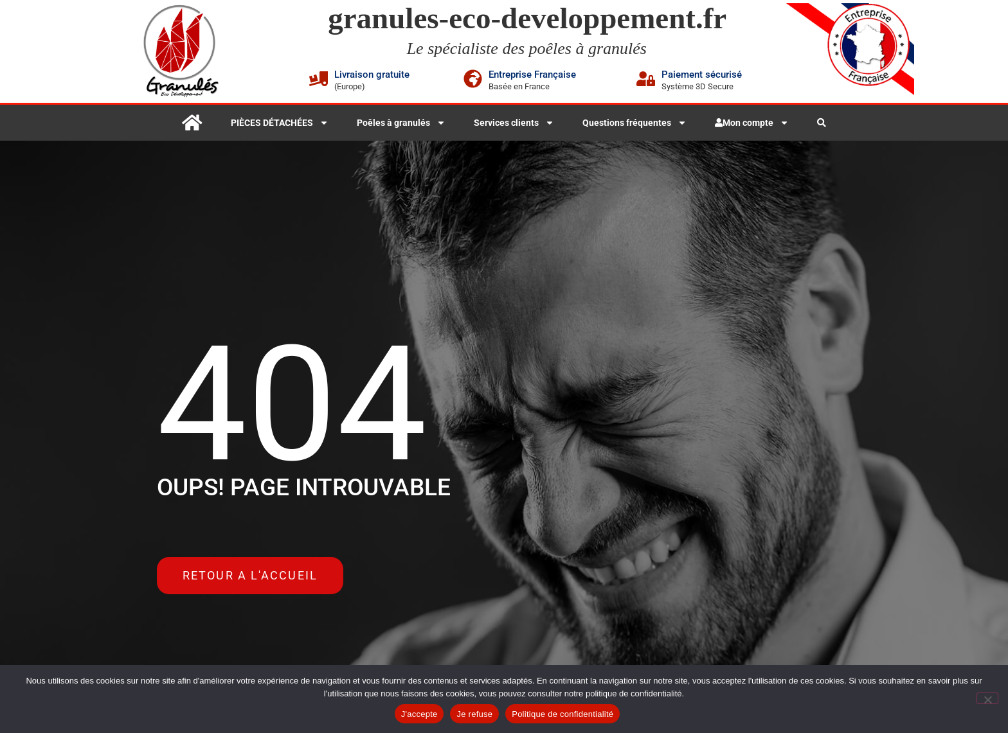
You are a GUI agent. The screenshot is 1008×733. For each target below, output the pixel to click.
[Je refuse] (987, 698)
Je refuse (474, 714)
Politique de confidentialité (562, 714)
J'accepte (419, 714)
